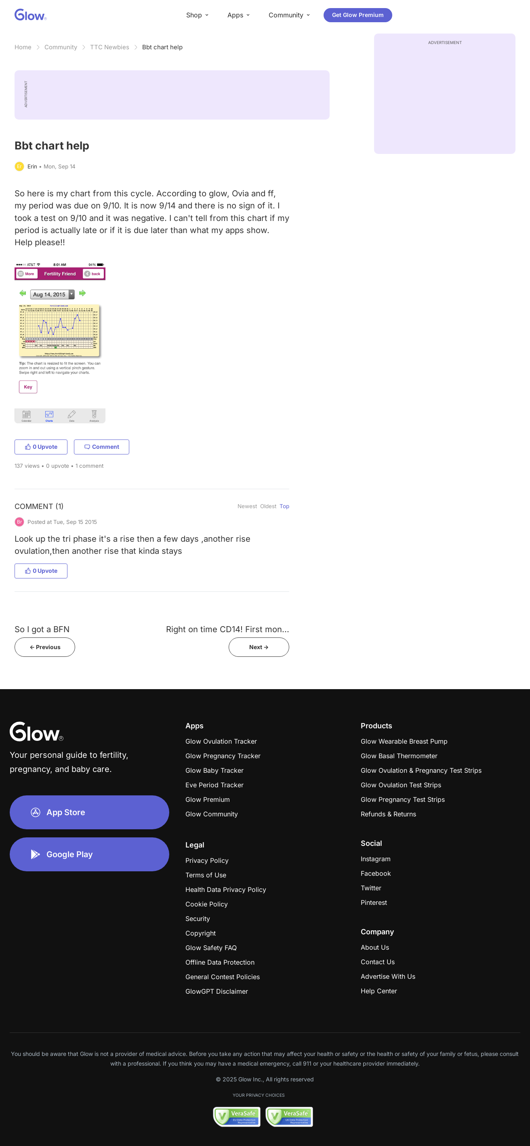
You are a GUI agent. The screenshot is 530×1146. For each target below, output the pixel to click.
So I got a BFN (42, 629)
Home (23, 47)
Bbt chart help (162, 47)
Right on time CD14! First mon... (227, 629)
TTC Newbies (109, 47)
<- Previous (45, 646)
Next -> (259, 646)
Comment (101, 446)
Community (60, 47)
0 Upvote (41, 446)
